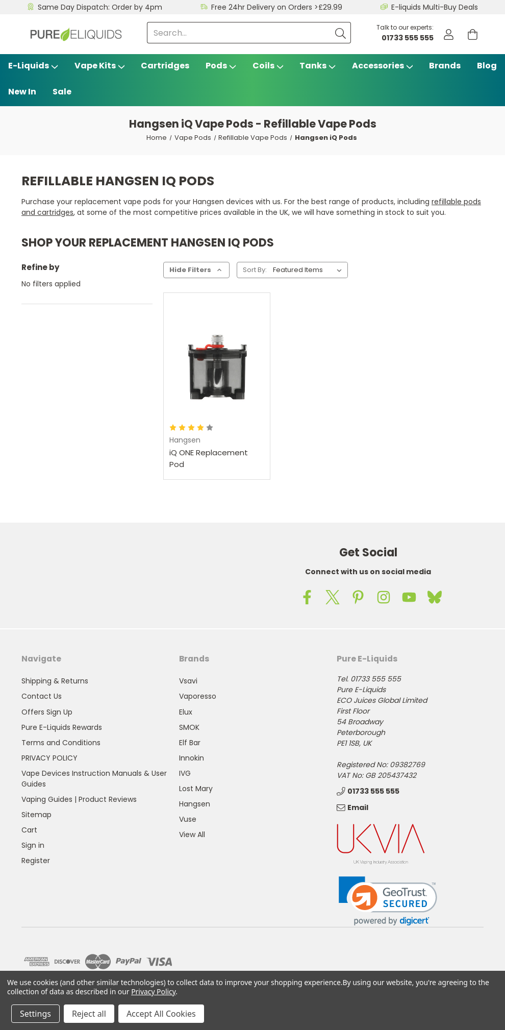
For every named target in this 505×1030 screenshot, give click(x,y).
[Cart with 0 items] (473, 34)
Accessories (382, 65)
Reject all (89, 1013)
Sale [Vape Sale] (62, 91)
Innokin (191, 758)
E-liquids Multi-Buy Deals (434, 7)
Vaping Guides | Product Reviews (79, 799)
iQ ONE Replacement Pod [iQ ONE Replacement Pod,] (208, 458)
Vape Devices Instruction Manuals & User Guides (94, 778)
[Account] (449, 34)
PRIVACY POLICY (49, 758)
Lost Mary (196, 788)
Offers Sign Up (46, 712)
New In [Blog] (22, 91)
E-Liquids (33, 65)
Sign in (32, 845)
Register (35, 860)
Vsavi (188, 681)
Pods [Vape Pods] (221, 65)
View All (192, 834)
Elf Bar (189, 743)
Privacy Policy (153, 991)
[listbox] (309, 270)
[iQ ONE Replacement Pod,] (217, 362)
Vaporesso (197, 696)
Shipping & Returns (54, 681)
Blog (487, 65)
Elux (185, 712)
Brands (445, 65)
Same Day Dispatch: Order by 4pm (100, 7)
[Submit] (340, 32)
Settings (35, 1013)
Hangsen (194, 804)
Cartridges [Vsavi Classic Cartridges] (165, 65)
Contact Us (41, 696)
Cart (29, 830)
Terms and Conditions (60, 743)
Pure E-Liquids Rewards (61, 727)
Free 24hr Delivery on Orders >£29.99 (276, 7)
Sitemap (36, 815)
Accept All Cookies (161, 1013)
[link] (388, 901)
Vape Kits (99, 65)
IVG (185, 773)
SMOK (189, 727)
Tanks (317, 65)
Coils (268, 65)
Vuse (187, 819)
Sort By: (255, 270)
